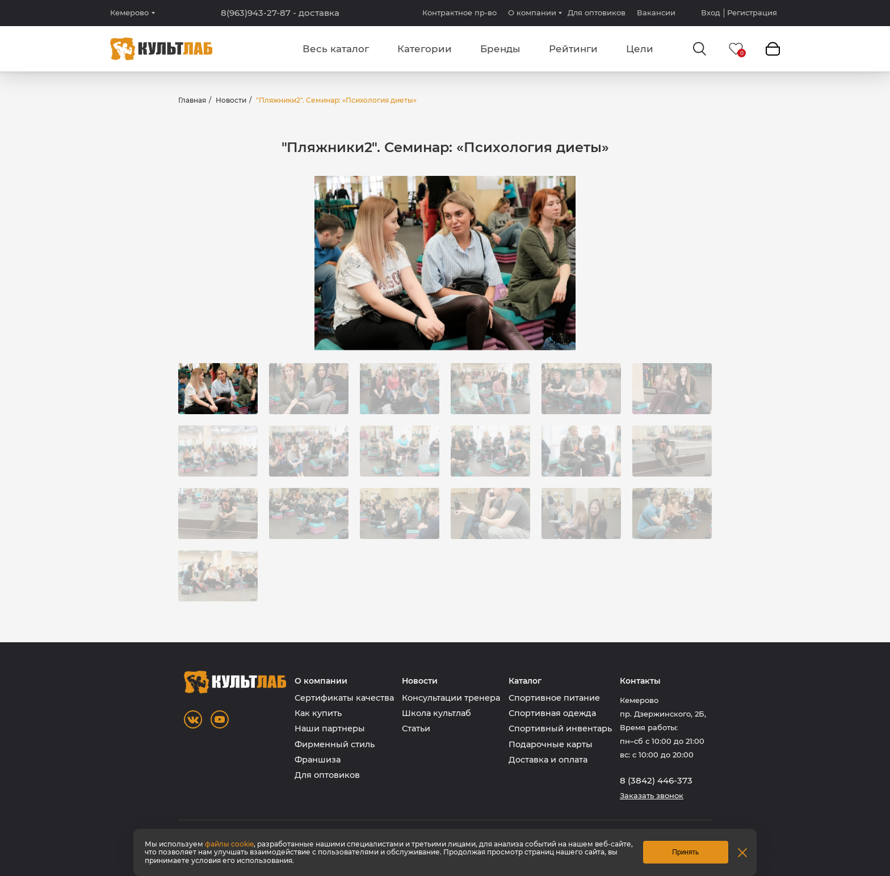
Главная (192, 100)
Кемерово (129, 13)
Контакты (640, 681)
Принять (685, 852)
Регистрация (752, 13)
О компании (532, 12)
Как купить (318, 713)
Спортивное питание (554, 698)
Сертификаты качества (344, 698)
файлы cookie (229, 844)
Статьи (416, 728)
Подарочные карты (551, 744)
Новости (231, 100)
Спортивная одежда (552, 713)
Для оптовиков (596, 12)
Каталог (525, 681)
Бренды (500, 48)
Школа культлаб (436, 713)
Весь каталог (336, 48)
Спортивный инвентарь (560, 728)
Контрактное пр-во (459, 12)
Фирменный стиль (335, 744)
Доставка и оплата (548, 760)
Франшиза (318, 760)
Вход (710, 13)
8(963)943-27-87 (280, 13)
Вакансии (656, 12)
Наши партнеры (330, 728)
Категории (424, 48)
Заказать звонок (651, 795)
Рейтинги (573, 48)
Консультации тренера (451, 698)
